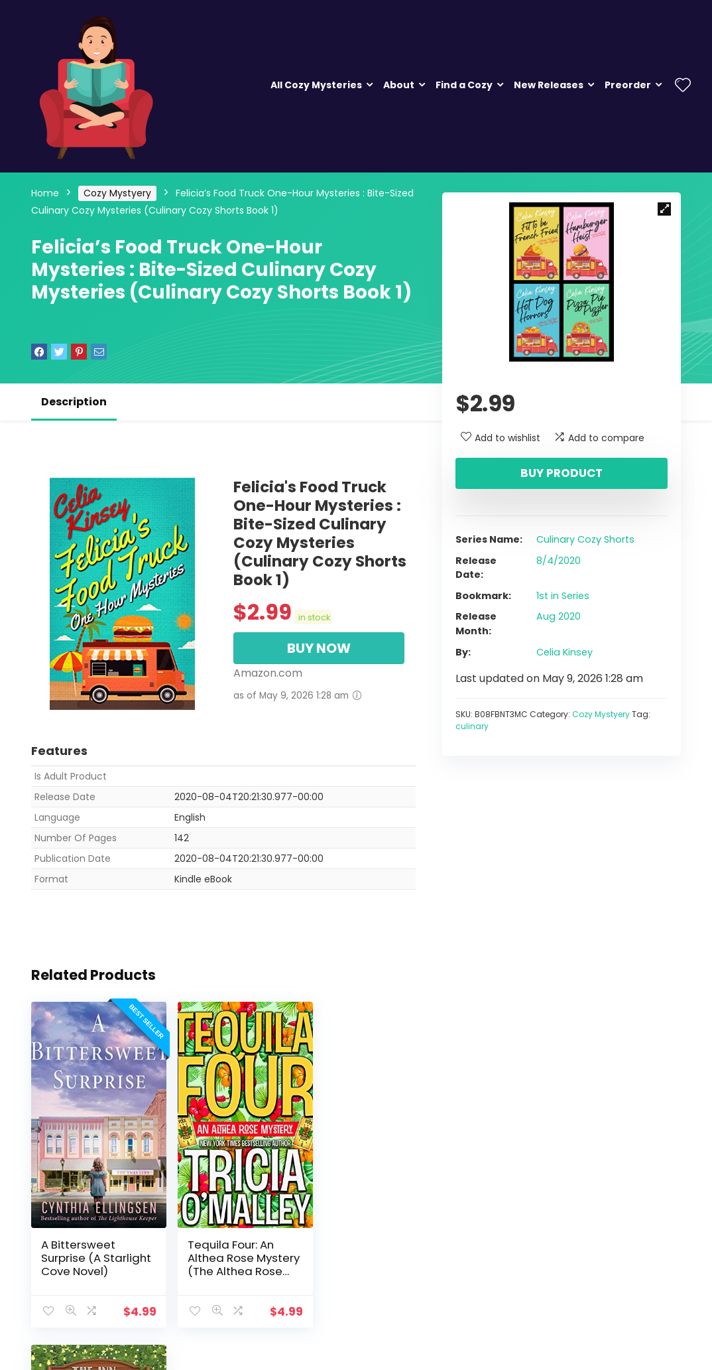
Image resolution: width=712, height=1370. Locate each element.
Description (74, 401)
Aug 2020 (558, 616)
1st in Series (562, 595)
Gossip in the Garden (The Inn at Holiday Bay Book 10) (349, 1239)
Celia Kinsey (564, 652)
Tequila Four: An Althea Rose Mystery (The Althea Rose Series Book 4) (216, 1245)
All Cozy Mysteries (316, 85)
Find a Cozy (464, 85)
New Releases (548, 85)
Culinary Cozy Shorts (585, 539)
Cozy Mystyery (117, 193)
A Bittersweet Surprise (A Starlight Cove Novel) (81, 1239)
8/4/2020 (558, 560)
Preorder (628, 85)
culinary (472, 726)
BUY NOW (319, 648)
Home (45, 193)
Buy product (561, 473)
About (398, 85)
